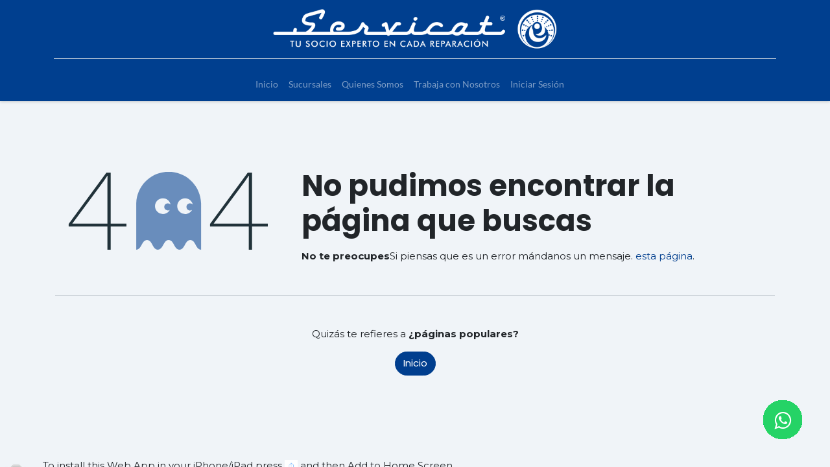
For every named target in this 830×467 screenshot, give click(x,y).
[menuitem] (266, 84)
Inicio (415, 363)
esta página (664, 256)
